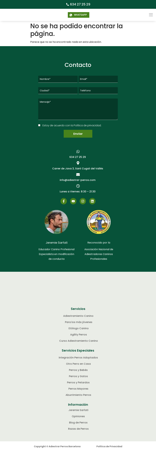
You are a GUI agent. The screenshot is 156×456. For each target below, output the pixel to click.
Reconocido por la (98, 247)
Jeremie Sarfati (56, 247)
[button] (145, 15)
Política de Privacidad (109, 450)
